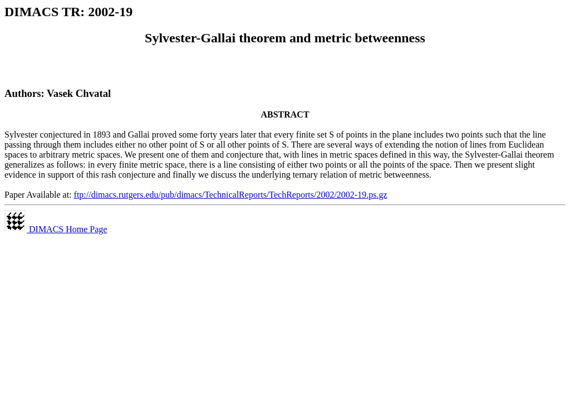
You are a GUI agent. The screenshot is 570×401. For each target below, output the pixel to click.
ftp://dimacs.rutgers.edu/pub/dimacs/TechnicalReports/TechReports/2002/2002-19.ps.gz (230, 194)
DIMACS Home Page (55, 229)
